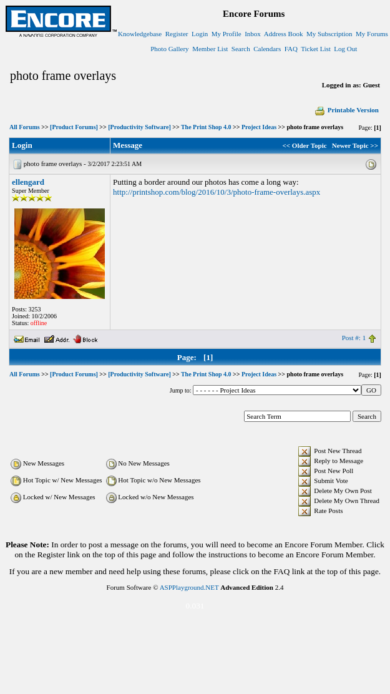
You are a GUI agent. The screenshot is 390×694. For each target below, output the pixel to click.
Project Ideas (258, 127)
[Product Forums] (74, 127)
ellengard (28, 182)
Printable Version (346, 110)
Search (241, 48)
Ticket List (316, 48)
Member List (210, 48)
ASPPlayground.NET (189, 587)
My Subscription (329, 33)
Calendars (267, 48)
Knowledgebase (140, 33)
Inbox (253, 33)
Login (200, 33)
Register (176, 33)
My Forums (372, 33)
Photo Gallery (169, 48)
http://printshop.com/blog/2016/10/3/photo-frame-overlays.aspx (216, 192)
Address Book (283, 33)
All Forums (24, 127)
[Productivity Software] (139, 127)
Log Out (345, 48)
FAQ (291, 48)
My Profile (226, 33)
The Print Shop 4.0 (206, 127)
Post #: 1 (354, 337)
